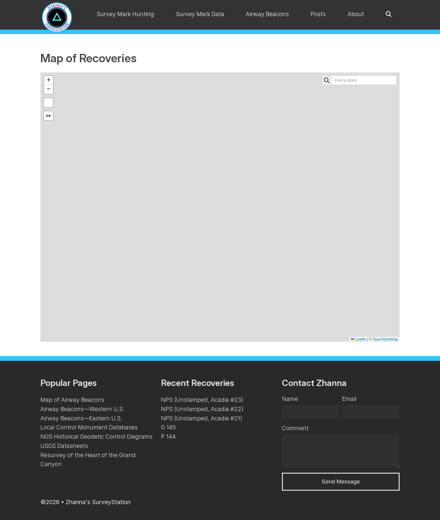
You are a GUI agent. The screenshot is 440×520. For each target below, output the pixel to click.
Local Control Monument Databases (89, 427)
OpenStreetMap (385, 339)
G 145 (168, 427)
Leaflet (358, 339)
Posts (318, 14)
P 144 (168, 436)
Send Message (340, 481)
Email (349, 398)
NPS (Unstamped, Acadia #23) (202, 399)
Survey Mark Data (200, 14)
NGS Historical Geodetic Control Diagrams (96, 436)
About (356, 14)
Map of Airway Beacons (72, 399)
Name (290, 398)
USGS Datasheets (64, 445)
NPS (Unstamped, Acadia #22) (202, 409)
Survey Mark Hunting (125, 14)
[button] (48, 80)
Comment (295, 428)
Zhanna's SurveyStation (98, 502)
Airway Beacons (267, 14)
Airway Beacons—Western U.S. (82, 409)
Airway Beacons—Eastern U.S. (81, 418)
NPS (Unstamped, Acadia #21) (201, 418)
